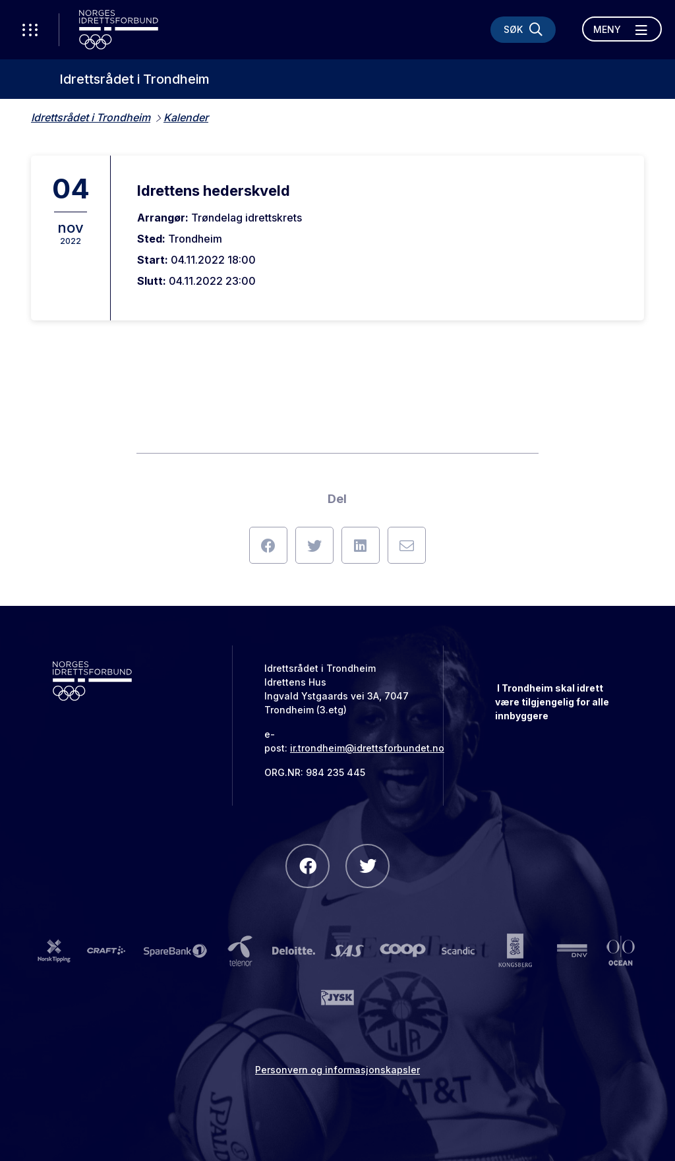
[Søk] (523, 29)
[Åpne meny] (622, 29)
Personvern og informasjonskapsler (337, 1069)
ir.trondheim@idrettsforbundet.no (367, 748)
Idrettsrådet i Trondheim (134, 79)
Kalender (185, 117)
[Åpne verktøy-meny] (29, 29)
